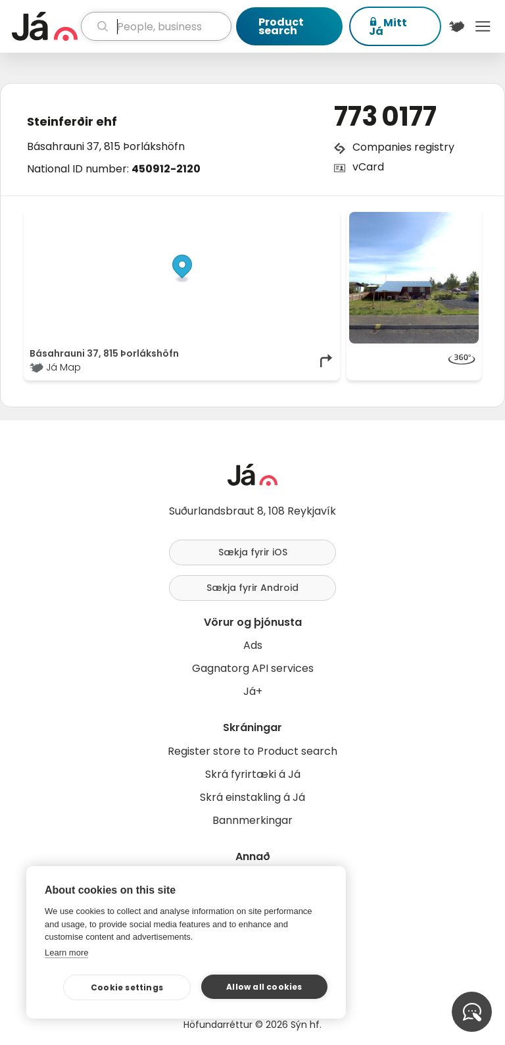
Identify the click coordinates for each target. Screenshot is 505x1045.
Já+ (252, 691)
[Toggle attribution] (323, 226)
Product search (281, 26)
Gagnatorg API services (253, 668)
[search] (156, 26)
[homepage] (45, 26)
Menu (482, 26)
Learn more (66, 952)
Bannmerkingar (252, 820)
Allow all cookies (264, 986)
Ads (252, 645)
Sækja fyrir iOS (252, 552)
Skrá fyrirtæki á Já (253, 774)
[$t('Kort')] (457, 26)
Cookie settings (127, 987)
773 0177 (385, 116)
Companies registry (403, 147)
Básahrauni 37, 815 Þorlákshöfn (106, 146)
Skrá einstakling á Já (252, 797)
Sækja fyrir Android (252, 587)
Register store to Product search (252, 751)
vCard (368, 166)
